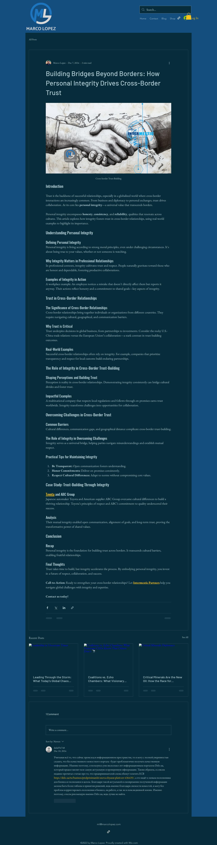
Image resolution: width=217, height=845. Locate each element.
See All (185, 637)
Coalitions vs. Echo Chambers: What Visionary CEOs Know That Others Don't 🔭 (107, 679)
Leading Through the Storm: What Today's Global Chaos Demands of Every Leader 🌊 (52, 679)
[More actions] (169, 63)
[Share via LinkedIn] (64, 607)
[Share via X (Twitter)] (55, 607)
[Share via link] (72, 607)
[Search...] (165, 9)
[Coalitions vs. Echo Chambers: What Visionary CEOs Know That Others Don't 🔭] (108, 657)
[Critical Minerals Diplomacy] (163, 657)
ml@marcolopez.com (109, 824)
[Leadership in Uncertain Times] (53, 657)
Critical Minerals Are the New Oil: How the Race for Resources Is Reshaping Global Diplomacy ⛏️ (162, 679)
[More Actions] (169, 749)
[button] (189, 16)
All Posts (33, 39)
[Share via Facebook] (47, 607)
